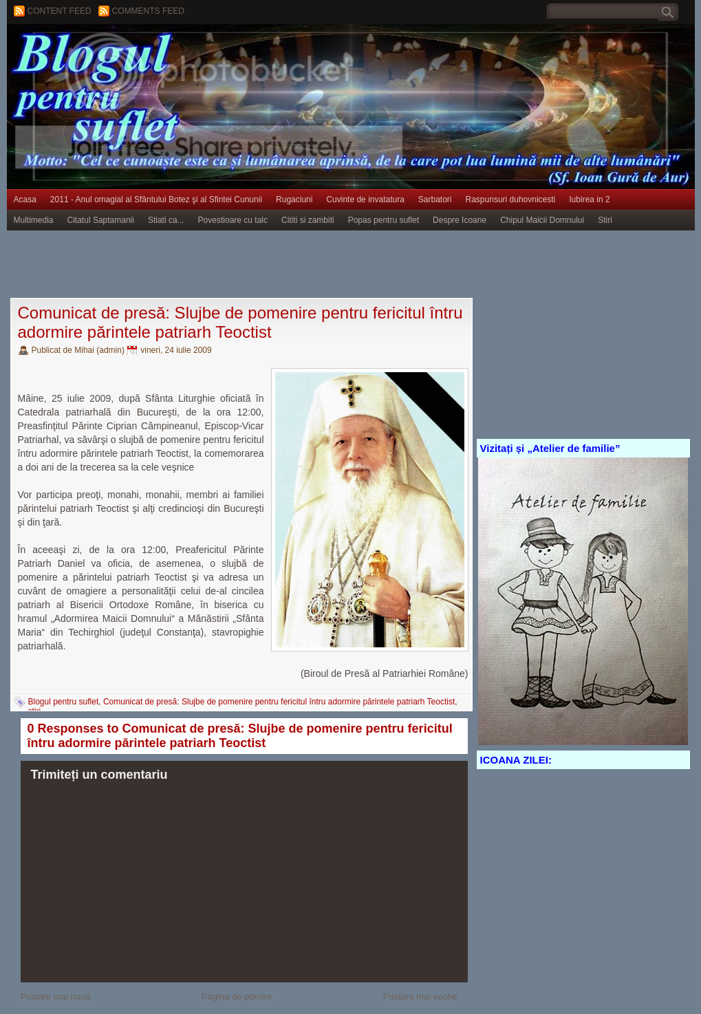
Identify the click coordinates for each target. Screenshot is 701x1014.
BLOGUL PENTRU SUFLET (161, 51)
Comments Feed (148, 11)
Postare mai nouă (56, 996)
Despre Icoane (459, 220)
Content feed (59, 11)
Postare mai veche (420, 996)
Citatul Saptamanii (100, 220)
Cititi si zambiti (307, 220)
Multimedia (34, 220)
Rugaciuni (294, 199)
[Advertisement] (257, 265)
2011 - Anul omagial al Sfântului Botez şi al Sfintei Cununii (156, 199)
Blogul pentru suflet (63, 701)
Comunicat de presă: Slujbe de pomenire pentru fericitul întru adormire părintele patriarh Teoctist (240, 322)
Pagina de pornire (237, 996)
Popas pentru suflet (383, 220)
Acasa (25, 199)
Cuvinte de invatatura (365, 199)
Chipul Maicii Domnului (542, 220)
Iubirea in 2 (589, 199)
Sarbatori (435, 199)
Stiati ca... (166, 220)
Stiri (605, 220)
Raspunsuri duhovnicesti (511, 199)
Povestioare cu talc (233, 220)
